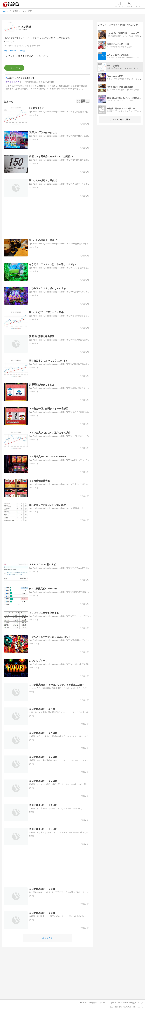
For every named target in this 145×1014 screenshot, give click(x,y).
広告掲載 (124, 1003)
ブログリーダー (114, 1003)
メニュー (138, 6)
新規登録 (92, 1003)
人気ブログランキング (11, 4)
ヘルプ (140, 1003)
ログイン (129, 6)
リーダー (119, 6)
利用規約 (132, 1003)
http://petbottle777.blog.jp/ (15, 50)
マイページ (102, 1003)
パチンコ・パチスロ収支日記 (19, 56)
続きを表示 (48, 938)
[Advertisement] (47, 218)
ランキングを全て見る (120, 119)
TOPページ (83, 1003)
